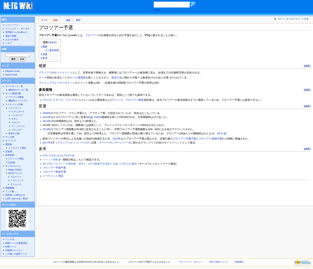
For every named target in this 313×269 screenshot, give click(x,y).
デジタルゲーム (13, 166)
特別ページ (10, 246)
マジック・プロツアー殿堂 (128, 100)
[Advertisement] (98, 7)
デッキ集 (9, 137)
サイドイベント (63, 72)
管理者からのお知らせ (16, 32)
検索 (4, 49)
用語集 (8, 144)
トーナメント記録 (14, 104)
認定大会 (116, 77)
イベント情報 (50, 159)
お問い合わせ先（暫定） (17, 198)
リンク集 (9, 191)
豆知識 (8, 151)
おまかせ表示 (12, 39)
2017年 (47, 142)
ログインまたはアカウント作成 (293, 19)
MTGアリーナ (15, 173)
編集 (307, 65)
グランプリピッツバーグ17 (73, 142)
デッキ (43, 77)
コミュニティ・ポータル (17, 28)
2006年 (47, 113)
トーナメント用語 (53, 176)
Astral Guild (11, 74)
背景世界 (9, 155)
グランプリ (45, 72)
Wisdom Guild (12, 71)
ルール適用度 (77, 77)
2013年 (47, 121)
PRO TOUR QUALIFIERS (57, 155)
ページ (44, 20)
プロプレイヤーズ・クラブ (58, 100)
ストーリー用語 (16, 158)
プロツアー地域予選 (210, 138)
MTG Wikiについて (218, 262)
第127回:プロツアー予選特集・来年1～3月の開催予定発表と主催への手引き (87, 163)
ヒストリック (17, 180)
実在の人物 (13, 133)
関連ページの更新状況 (16, 243)
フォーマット (15, 108)
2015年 (117, 138)
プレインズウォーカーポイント (57, 82)
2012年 (47, 117)
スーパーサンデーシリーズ (114, 142)
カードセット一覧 (14, 86)
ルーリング (10, 140)
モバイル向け (9, 205)
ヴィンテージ (18, 126)
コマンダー (16, 130)
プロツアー (91, 35)
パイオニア (16, 115)
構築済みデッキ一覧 (18, 90)
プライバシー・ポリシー (191, 262)
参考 (220, 133)
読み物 (11, 162)
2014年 (47, 129)
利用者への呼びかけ (15, 195)
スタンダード (18, 111)
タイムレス (15, 184)
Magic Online (94, 117)
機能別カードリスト (18, 100)
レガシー (15, 122)
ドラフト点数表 (16, 97)
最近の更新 (10, 36)
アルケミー (15, 177)
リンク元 (9, 239)
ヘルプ (8, 43)
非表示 (52, 42)
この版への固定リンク (16, 254)
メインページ (12, 25)
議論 (55, 20)
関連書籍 (9, 188)
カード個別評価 (13, 93)
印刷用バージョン (14, 250)
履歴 (78, 20)
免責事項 (239, 262)
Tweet (157, 10)
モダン (14, 119)
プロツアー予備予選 (184, 138)
